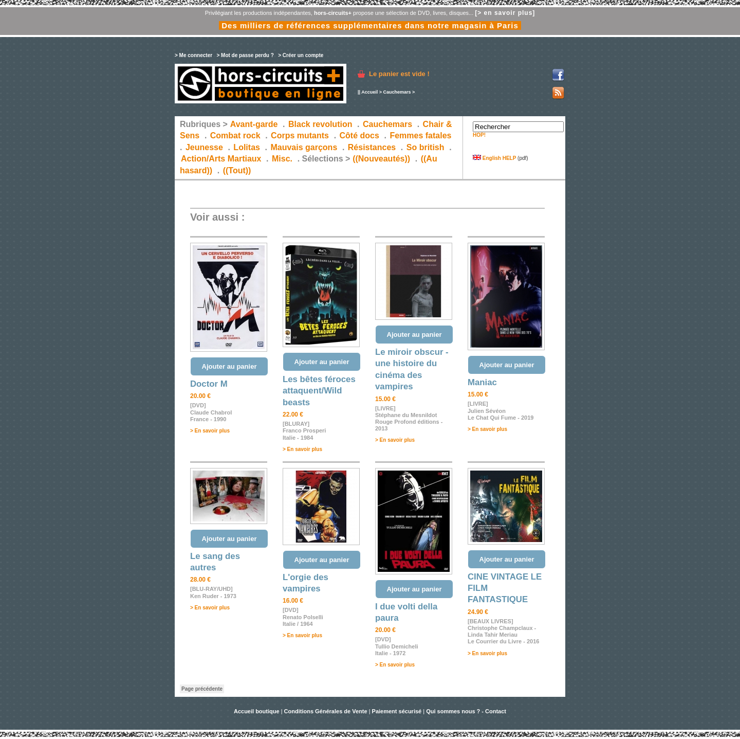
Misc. (282, 158)
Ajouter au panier (229, 366)
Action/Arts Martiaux (221, 158)
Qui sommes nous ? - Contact (466, 711)
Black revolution (320, 124)
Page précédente (202, 689)
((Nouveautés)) (381, 158)
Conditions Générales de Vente (325, 711)
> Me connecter (193, 55)
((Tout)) (237, 170)
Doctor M (209, 384)
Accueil (369, 92)
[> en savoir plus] (505, 12)
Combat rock (235, 135)
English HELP (494, 158)
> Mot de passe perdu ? (244, 55)
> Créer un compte (300, 55)
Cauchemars (397, 92)
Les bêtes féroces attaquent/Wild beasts (319, 390)
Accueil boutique (257, 711)
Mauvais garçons (303, 147)
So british (425, 147)
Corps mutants (301, 135)
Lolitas (246, 147)
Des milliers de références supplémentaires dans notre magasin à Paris (370, 25)
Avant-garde (254, 124)
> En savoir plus (210, 431)
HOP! (479, 135)
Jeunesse (204, 147)
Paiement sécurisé (397, 711)
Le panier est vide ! (399, 74)
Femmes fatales (420, 135)
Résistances (372, 147)
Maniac (482, 382)
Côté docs (359, 135)
